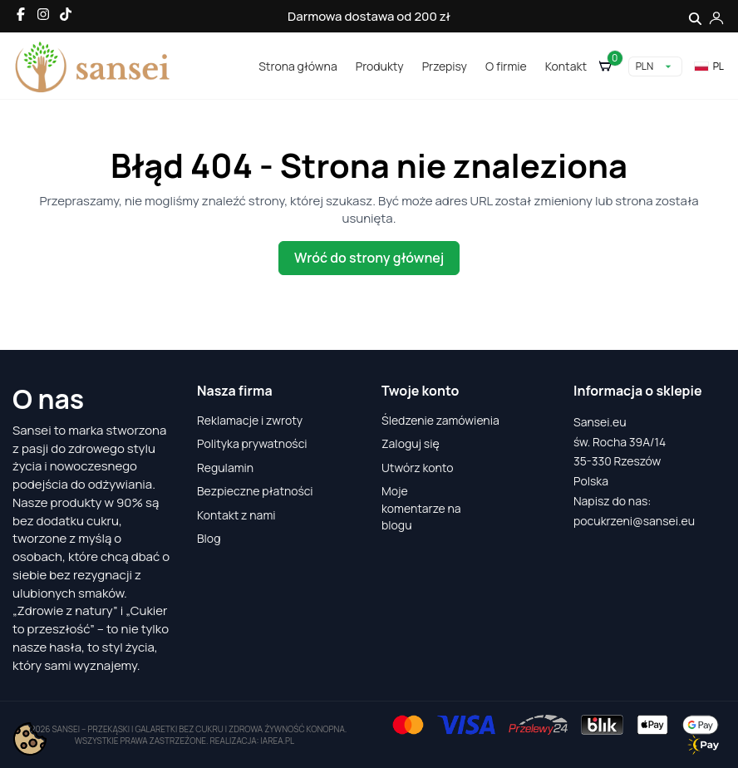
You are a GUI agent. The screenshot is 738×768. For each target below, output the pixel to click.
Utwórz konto (417, 467)
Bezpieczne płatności (255, 491)
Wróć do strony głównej (369, 258)
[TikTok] (65, 14)
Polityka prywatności (252, 443)
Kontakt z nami (236, 515)
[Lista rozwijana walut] (655, 66)
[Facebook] (20, 14)
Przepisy (444, 66)
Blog (208, 538)
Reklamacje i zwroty (250, 420)
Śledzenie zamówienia (440, 420)
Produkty (380, 66)
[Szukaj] (695, 17)
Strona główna (297, 66)
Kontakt (566, 66)
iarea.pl (278, 740)
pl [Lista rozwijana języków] (709, 66)
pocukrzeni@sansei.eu (634, 521)
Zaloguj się (410, 443)
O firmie (506, 66)
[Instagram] (43, 14)
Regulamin (225, 467)
